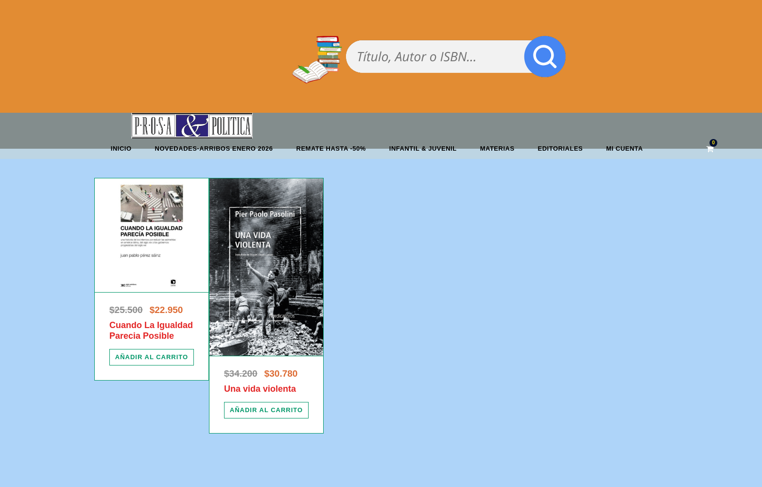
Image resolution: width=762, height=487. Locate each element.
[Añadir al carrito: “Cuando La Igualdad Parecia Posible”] (151, 357)
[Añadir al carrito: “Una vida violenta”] (266, 410)
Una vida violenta (260, 389)
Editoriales (560, 148)
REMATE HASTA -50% (331, 148)
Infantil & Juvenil (423, 148)
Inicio (121, 148)
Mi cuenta (624, 148)
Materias (497, 148)
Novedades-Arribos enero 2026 (214, 148)
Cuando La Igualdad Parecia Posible (151, 330)
